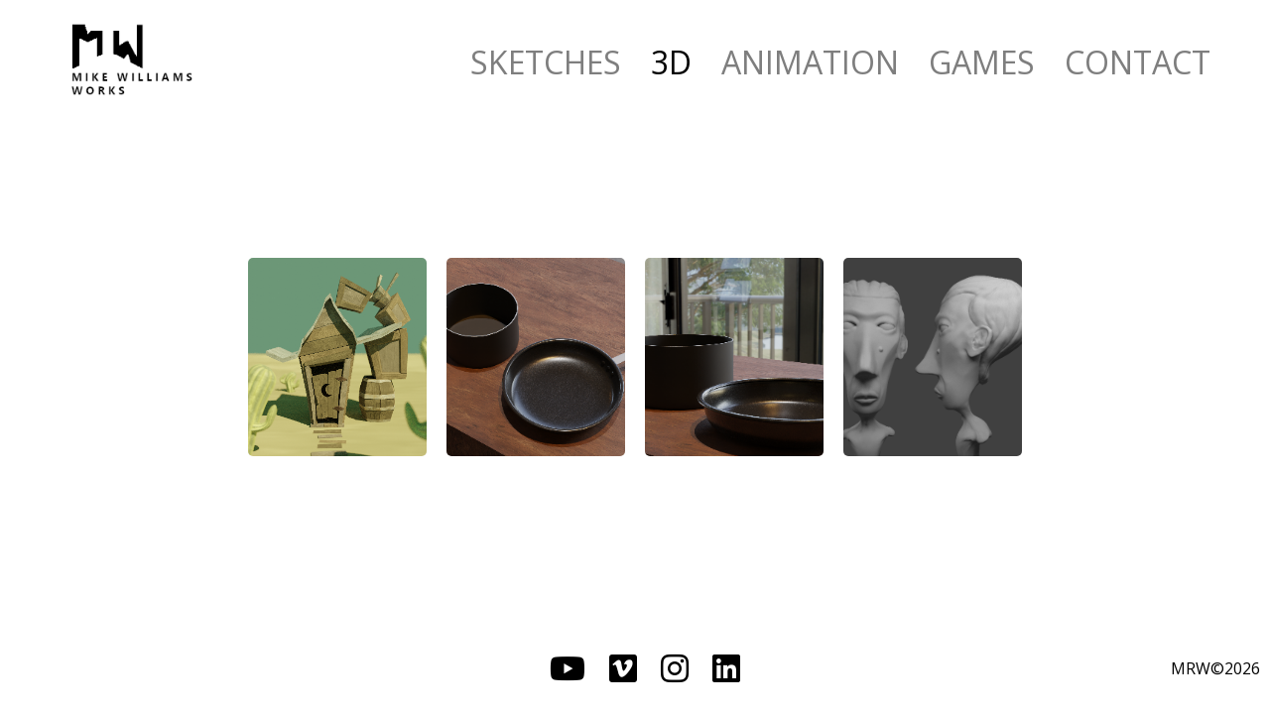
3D (671, 62)
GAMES (982, 62)
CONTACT (1137, 62)
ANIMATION (810, 62)
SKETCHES (545, 62)
